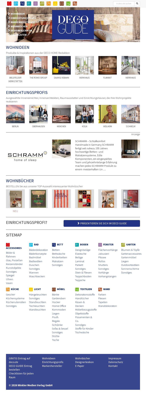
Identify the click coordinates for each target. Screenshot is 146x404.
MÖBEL (58, 289)
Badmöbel (35, 257)
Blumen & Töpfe (130, 250)
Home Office (59, 306)
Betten (56, 250)
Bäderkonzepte (37, 253)
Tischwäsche (82, 332)
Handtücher (82, 298)
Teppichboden (83, 276)
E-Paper (79, 366)
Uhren (9, 279)
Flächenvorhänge (108, 250)
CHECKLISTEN (19, 34)
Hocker (56, 302)
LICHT (35, 289)
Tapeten (103, 302)
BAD (34, 244)
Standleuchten (37, 302)
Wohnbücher (82, 358)
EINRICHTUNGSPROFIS (23, 18)
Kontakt (113, 366)
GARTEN (128, 244)
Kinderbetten (59, 257)
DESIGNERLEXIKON (21, 30)
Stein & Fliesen (83, 272)
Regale (56, 321)
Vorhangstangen (107, 276)
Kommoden (59, 309)
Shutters (103, 265)
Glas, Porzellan (14, 260)
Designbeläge (82, 250)
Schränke (57, 324)
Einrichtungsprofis (52, 362)
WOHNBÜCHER (19, 26)
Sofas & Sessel (60, 328)
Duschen (34, 265)
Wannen (34, 272)
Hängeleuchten (38, 294)
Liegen (125, 261)
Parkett (79, 265)
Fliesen (102, 298)
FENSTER (105, 244)
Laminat (79, 261)
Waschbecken (37, 276)
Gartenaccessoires (131, 253)
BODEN (81, 244)
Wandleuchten (37, 309)
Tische (55, 340)
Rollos (101, 261)
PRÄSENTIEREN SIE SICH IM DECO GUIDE (102, 223)
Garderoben (59, 298)
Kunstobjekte (13, 267)
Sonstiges (11, 271)
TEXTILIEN (83, 289)
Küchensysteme (15, 298)
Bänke (55, 294)
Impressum (114, 358)
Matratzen (57, 261)
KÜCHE (12, 289)
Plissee (102, 257)
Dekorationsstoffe (85, 294)
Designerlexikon (84, 362)
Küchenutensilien (16, 302)
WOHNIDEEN (18, 13)
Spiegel (10, 275)
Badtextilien (35, 261)
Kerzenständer (14, 264)
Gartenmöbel (128, 257)
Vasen (9, 283)
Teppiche (80, 280)
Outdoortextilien (130, 265)
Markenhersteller (52, 366)
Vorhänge (103, 272)
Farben (102, 294)
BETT (57, 244)
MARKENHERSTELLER (23, 22)
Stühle (55, 336)
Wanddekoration (107, 306)
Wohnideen (48, 358)
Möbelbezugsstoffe (86, 309)
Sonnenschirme (130, 268)
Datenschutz (115, 362)
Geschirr (10, 294)
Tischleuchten (37, 306)
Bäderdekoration (38, 250)
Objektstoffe (82, 313)
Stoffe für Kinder (84, 328)
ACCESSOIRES (14, 246)
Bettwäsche (58, 253)
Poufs (55, 317)
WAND (104, 289)
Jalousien (103, 253)
